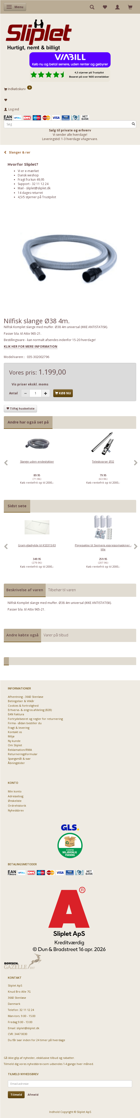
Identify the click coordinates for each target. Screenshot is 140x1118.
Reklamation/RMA (20, 750)
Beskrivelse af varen (24, 589)
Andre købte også (22, 635)
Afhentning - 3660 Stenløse (25, 697)
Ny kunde (14, 741)
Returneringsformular (23, 754)
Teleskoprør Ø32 (103, 461)
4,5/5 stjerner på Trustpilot (37, 197)
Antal (14, 393)
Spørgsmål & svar (19, 758)
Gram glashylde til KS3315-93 (37, 545)
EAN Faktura (16, 714)
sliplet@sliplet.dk (38, 188)
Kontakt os (15, 732)
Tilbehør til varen (62, 589)
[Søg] (133, 124)
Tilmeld (16, 1094)
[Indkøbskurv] (70, 89)
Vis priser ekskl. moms (30, 384)
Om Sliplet (15, 745)
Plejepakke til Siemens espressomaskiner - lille (103, 547)
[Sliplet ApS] (39, 33)
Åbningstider (16, 763)
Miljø (11, 736)
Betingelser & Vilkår (21, 701)
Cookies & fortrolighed (23, 705)
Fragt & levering (18, 728)
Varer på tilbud (56, 635)
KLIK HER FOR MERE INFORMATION (30, 346)
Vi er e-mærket (28, 171)
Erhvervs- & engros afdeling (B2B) (30, 710)
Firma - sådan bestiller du (25, 723)
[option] (37, 465)
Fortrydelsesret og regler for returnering (35, 719)
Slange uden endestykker (37, 461)
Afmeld (33, 1094)
